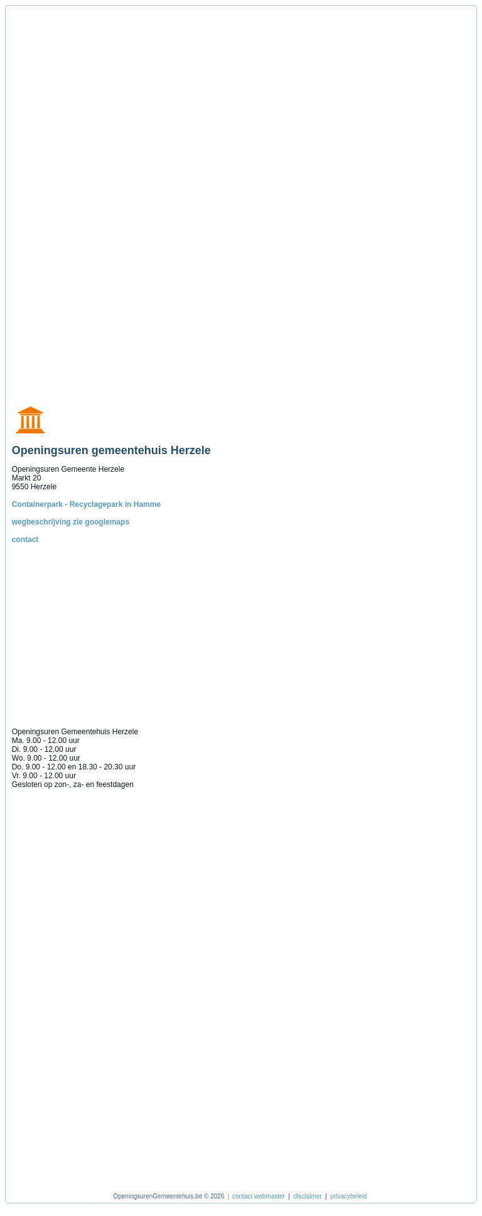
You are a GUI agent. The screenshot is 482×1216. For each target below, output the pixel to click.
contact (25, 539)
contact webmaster (258, 1196)
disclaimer (308, 1196)
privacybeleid (348, 1196)
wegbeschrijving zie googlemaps (70, 522)
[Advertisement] (71, 199)
